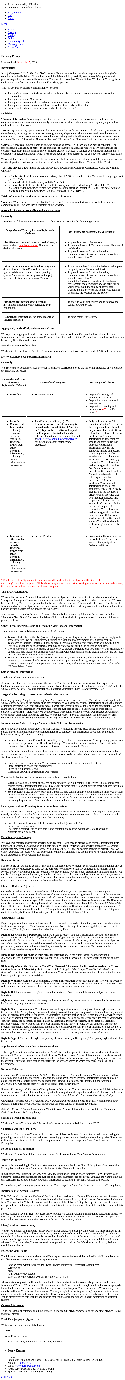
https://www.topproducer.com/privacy (57, 438)
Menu (4, 24)
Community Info (16, 41)
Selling (11, 38)
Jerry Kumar (14, 12)
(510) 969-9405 (24, 1362)
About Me (13, 47)
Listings (12, 32)
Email (11, 18)
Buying (11, 35)
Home (11, 29)
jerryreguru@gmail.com (27, 1365)
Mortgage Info (15, 44)
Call (10, 15)
